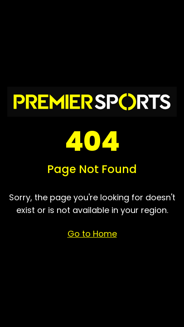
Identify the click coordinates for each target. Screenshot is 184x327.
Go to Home (92, 233)
